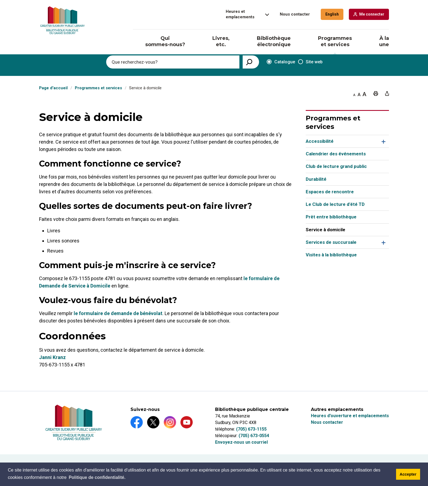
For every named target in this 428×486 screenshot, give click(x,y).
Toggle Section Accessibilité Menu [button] (383, 141)
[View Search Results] (251, 62)
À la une (384, 41)
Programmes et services (335, 41)
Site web (310, 61)
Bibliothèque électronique (274, 41)
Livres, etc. (221, 41)
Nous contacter (295, 14)
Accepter (408, 474)
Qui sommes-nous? (165, 41)
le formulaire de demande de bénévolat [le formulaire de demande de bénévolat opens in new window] (118, 313)
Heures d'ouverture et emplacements (350, 415)
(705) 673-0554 (254, 435)
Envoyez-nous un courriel (241, 442)
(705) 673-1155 (251, 429)
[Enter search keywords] (172, 62)
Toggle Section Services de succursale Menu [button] (383, 242)
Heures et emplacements (240, 14)
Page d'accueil (53, 87)
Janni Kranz (52, 357)
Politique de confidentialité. (97, 477)
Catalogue (279, 62)
